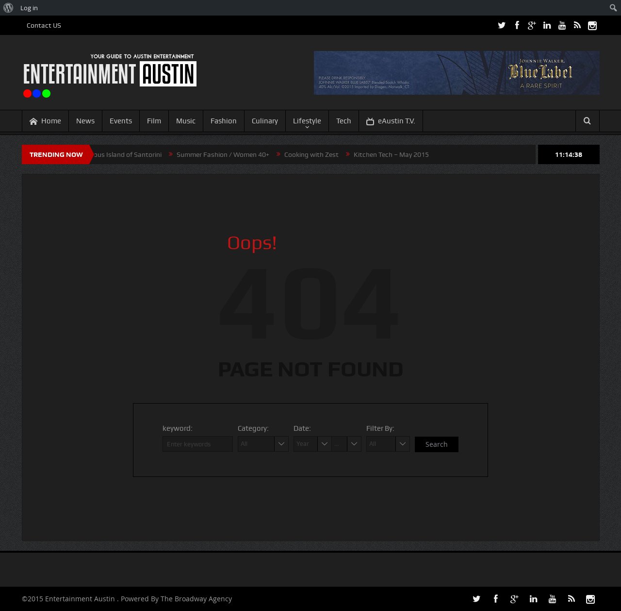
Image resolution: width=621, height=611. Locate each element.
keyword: (178, 428)
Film (154, 121)
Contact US (44, 25)
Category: (253, 428)
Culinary (265, 121)
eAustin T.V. (390, 121)
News (85, 121)
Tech (343, 121)
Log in (29, 7)
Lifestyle (307, 121)
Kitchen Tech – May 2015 (394, 154)
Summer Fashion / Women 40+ (226, 154)
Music (186, 121)
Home (45, 121)
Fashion (224, 121)
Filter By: (380, 428)
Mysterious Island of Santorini (120, 154)
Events (121, 121)
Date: (302, 428)
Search (436, 444)
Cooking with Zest (315, 154)
